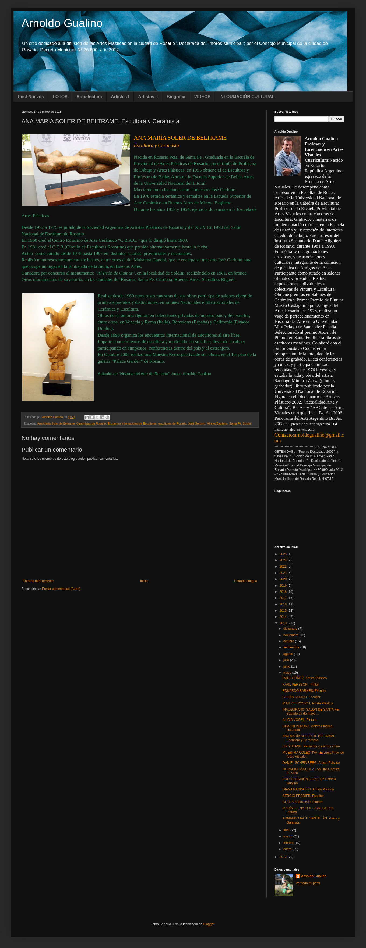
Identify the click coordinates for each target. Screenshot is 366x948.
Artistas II (148, 96)
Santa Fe (235, 423)
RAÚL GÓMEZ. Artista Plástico (305, 678)
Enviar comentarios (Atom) (61, 589)
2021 (284, 573)
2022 (284, 566)
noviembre (291, 635)
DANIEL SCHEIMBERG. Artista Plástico (311, 763)
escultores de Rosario (172, 423)
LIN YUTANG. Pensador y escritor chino (311, 746)
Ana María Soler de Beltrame (56, 423)
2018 (284, 592)
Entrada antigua (245, 581)
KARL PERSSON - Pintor (301, 684)
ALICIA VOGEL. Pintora (300, 720)
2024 (284, 560)
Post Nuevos (31, 96)
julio (286, 660)
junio (287, 666)
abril (286, 830)
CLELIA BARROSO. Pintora (303, 802)
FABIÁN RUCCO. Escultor (301, 697)
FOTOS (60, 96)
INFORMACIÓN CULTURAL (246, 96)
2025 (284, 554)
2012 (284, 857)
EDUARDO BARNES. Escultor (304, 691)
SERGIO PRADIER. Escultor (303, 796)
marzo (288, 836)
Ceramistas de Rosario (91, 423)
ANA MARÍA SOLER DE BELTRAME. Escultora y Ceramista (309, 738)
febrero (288, 843)
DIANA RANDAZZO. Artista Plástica (308, 789)
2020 (284, 579)
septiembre (291, 647)
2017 (284, 598)
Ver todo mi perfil (308, 883)
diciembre (290, 628)
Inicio (144, 581)
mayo (287, 673)
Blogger (208, 924)
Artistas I (120, 96)
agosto (288, 654)
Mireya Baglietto (217, 423)
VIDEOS (202, 96)
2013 (284, 623)
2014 (284, 617)
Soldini (247, 423)
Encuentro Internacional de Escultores (131, 423)
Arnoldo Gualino (62, 23)
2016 (284, 604)
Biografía (176, 96)
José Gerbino (196, 423)
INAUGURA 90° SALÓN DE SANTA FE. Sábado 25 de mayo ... (311, 711)
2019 (284, 585)
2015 (284, 610)
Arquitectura (89, 96)
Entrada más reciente (38, 581)
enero (288, 849)
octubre (289, 641)
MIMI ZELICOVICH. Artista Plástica (308, 703)
